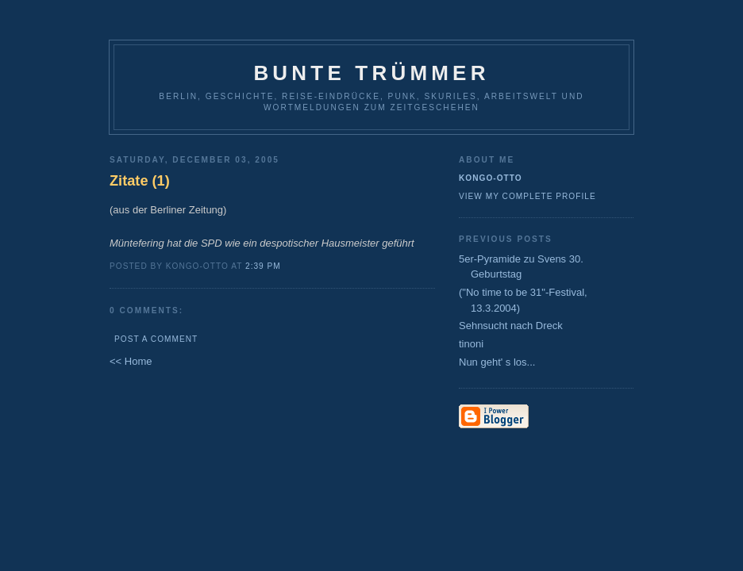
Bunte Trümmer (371, 73)
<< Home (131, 361)
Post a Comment (156, 339)
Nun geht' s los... (497, 362)
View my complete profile (527, 196)
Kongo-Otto (490, 178)
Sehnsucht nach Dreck (511, 325)
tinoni (471, 344)
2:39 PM (263, 266)
